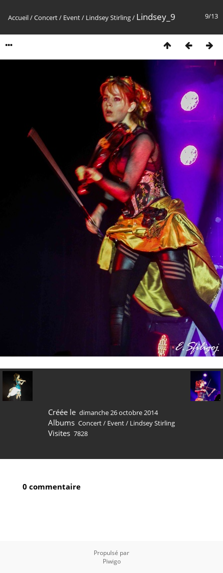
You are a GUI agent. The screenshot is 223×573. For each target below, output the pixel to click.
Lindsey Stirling (108, 17)
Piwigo (112, 561)
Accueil (18, 17)
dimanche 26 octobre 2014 (118, 412)
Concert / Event (57, 17)
